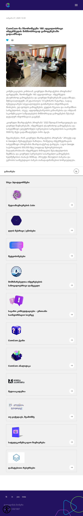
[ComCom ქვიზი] (41, 333)
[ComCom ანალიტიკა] (41, 359)
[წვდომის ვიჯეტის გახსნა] (6, 509)
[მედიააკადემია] (41, 384)
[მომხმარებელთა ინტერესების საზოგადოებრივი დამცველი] (41, 277)
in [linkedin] (12, 497)
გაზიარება (9, 171)
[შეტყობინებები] (41, 249)
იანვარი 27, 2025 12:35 (16, 18)
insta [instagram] (24, 497)
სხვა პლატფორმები (17, 182)
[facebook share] (76, 171)
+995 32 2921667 (13, 507)
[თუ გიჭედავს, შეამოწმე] (41, 410)
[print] (12, 40)
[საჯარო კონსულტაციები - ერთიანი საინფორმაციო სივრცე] (41, 306)
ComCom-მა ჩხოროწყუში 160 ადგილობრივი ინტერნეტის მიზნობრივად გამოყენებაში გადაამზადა (34, 31)
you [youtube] (18, 497)
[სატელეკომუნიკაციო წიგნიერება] (41, 435)
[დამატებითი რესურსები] (41, 461)
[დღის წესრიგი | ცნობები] (41, 224)
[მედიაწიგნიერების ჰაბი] (41, 198)
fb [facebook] (6, 497)
